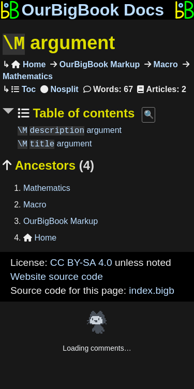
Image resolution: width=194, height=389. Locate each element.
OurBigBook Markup (98, 63)
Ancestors (48, 164)
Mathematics (46, 187)
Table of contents (82, 112)
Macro (164, 63)
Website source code (56, 275)
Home (28, 63)
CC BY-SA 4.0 (81, 261)
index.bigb (151, 289)
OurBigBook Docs (82, 10)
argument (59, 43)
